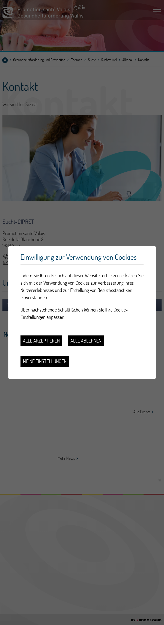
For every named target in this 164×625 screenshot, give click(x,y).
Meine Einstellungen (45, 361)
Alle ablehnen (85, 341)
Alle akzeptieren (41, 341)
